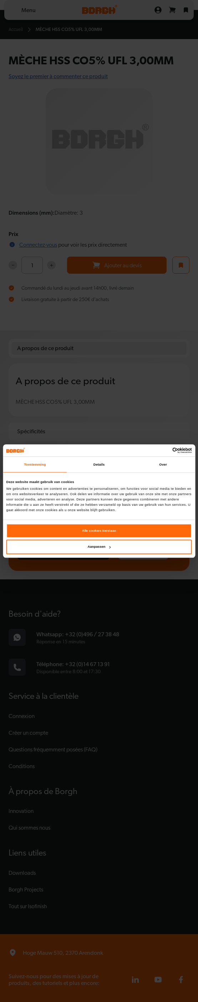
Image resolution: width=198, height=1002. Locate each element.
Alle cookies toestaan (99, 530)
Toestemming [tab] (35, 464)
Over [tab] (163, 464)
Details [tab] (99, 464)
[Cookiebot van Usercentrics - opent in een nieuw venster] (161, 450)
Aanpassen (99, 547)
